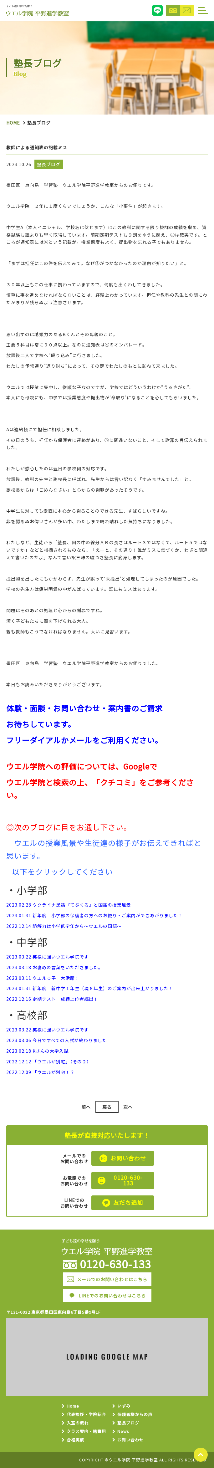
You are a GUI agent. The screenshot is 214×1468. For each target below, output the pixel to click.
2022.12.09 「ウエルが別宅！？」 (42, 1072)
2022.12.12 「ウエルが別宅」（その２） (48, 1061)
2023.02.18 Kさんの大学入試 (37, 1051)
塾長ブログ (128, 1423)
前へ (86, 1107)
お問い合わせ (130, 1440)
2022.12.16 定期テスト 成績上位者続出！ (52, 999)
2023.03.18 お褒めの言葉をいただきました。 (54, 967)
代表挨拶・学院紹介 (86, 1414)
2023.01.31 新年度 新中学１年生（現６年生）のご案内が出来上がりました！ (89, 988)
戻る (107, 1107)
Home (13, 123)
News (123, 1431)
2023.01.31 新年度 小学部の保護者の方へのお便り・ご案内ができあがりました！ (94, 915)
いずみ (123, 1406)
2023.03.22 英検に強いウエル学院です (47, 957)
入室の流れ (78, 1423)
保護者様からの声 (134, 1414)
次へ (128, 1107)
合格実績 (75, 1440)
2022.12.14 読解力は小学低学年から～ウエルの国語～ (64, 926)
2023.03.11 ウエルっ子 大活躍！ (42, 978)
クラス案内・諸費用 (86, 1431)
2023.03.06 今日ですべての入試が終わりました (56, 1040)
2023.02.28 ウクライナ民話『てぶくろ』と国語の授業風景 (68, 905)
